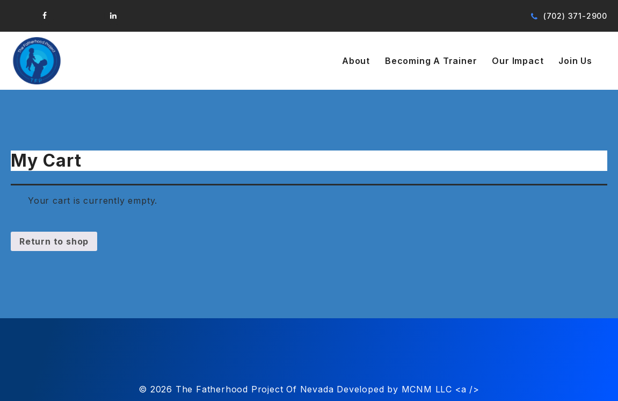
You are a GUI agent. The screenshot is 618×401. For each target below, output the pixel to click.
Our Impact (517, 60)
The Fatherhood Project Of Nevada (255, 389)
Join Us (575, 60)
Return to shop (54, 241)
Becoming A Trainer (431, 60)
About (356, 60)
